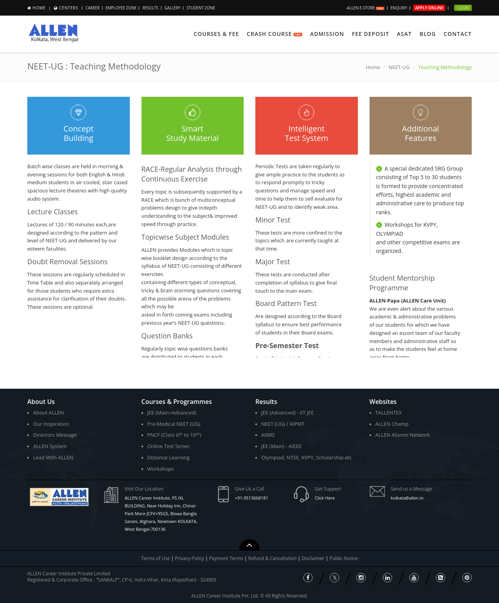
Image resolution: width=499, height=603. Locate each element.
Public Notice (343, 558)
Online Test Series (168, 446)
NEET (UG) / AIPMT (282, 423)
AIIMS (267, 434)
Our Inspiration (51, 423)
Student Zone (200, 8)
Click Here (325, 498)
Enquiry (399, 8)
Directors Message (55, 434)
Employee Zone (121, 8)
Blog (427, 33)
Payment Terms (226, 558)
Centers (68, 8)
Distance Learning (168, 457)
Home (39, 8)
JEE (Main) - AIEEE (281, 446)
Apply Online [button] (429, 8)
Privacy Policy (189, 558)
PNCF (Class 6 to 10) (174, 435)
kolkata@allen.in (407, 498)
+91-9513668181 (251, 498)
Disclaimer (314, 558)
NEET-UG (399, 67)
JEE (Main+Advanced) (171, 412)
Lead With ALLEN (53, 457)
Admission (327, 33)
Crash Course (274, 33)
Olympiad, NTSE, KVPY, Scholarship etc (306, 457)
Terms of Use (155, 558)
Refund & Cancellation (273, 558)
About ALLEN (48, 412)
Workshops (160, 468)
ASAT (404, 33)
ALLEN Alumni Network (402, 434)
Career (92, 8)
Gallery (172, 8)
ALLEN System (50, 446)
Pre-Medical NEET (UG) (173, 423)
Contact (458, 33)
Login (463, 8)
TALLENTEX (388, 412)
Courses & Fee (216, 33)
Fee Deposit (370, 33)
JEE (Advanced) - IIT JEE (287, 412)
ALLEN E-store (365, 8)
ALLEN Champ (392, 423)
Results (150, 8)
